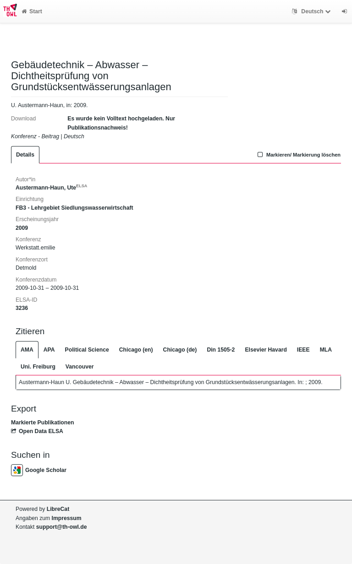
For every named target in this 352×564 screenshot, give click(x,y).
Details (25, 155)
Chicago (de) (180, 350)
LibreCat (58, 509)
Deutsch (312, 11)
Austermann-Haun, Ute (51, 187)
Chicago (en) (136, 350)
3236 (22, 308)
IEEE (303, 350)
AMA (27, 350)
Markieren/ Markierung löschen (298, 154)
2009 (22, 228)
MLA (326, 350)
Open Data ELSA (37, 431)
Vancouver (80, 366)
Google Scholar (38, 470)
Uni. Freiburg (38, 366)
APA (49, 350)
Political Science (87, 350)
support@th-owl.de (61, 527)
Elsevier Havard (265, 350)
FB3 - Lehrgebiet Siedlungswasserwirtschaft (74, 208)
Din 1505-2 (221, 350)
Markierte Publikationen (42, 422)
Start (32, 11)
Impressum (67, 518)
